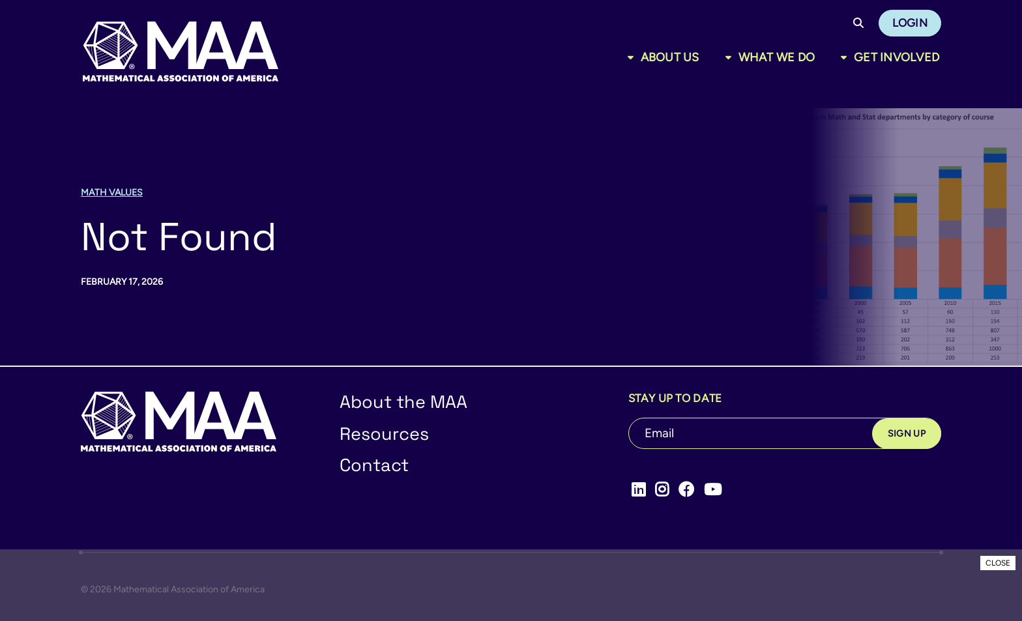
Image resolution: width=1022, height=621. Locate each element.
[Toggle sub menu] (633, 57)
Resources (384, 433)
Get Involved (896, 57)
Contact (374, 465)
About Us (670, 57)
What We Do (776, 57)
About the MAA (403, 401)
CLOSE (998, 563)
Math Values (112, 192)
